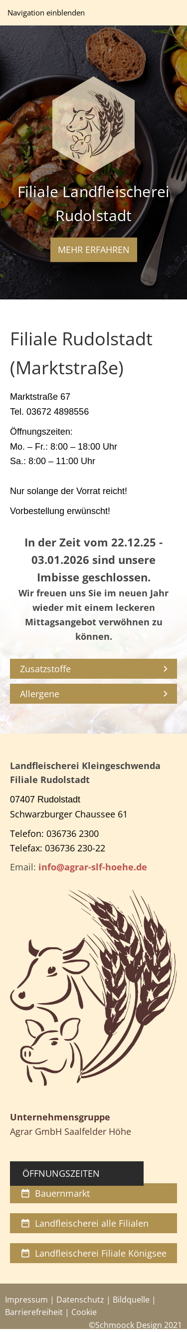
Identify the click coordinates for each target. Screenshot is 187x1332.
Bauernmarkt (55, 1193)
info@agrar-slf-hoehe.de (92, 867)
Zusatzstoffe (45, 669)
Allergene (39, 694)
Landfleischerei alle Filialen (84, 1223)
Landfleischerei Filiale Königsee (93, 1253)
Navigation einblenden (46, 12)
